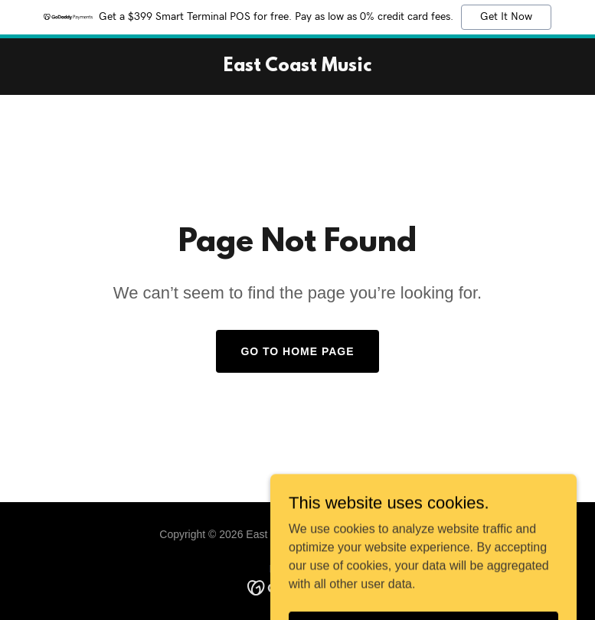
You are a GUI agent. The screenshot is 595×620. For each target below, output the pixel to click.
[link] (297, 66)
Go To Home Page (297, 351)
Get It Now (506, 16)
